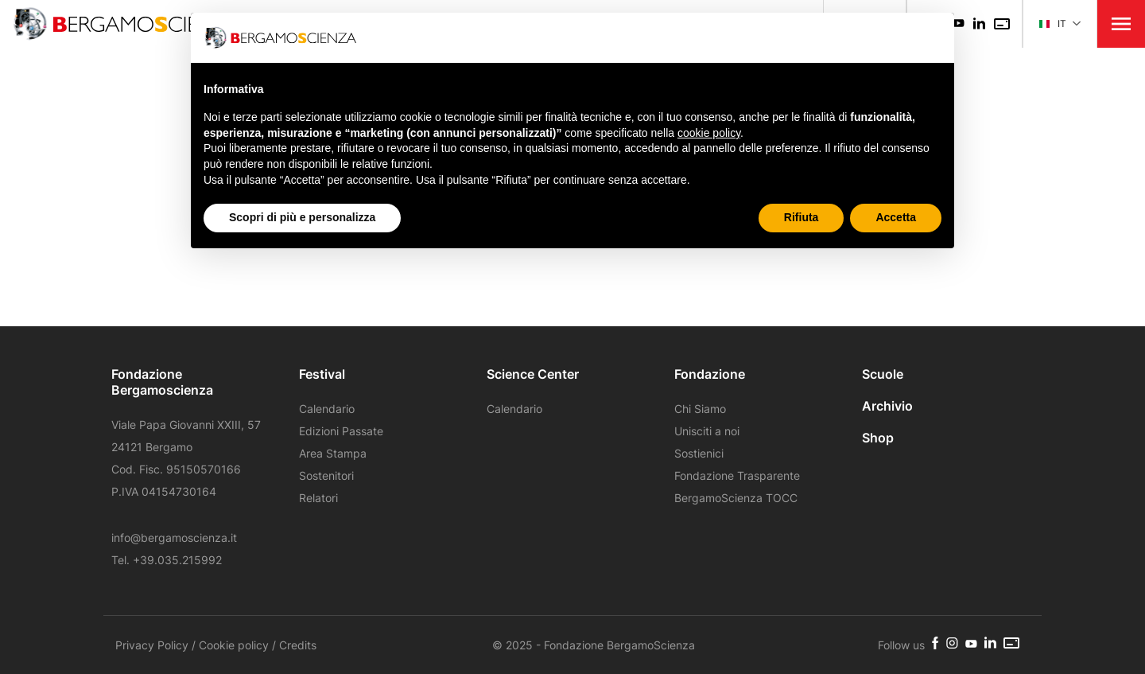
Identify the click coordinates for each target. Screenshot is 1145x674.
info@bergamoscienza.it (174, 537)
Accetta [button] (895, 217)
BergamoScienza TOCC (736, 498)
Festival (322, 374)
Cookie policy (234, 645)
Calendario (327, 408)
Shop (878, 438)
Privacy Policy (151, 645)
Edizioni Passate (341, 431)
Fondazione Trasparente (737, 475)
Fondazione (709, 374)
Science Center (533, 374)
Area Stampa (333, 453)
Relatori (318, 498)
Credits (297, 645)
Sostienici (699, 453)
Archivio (887, 406)
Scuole (882, 374)
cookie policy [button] (708, 133)
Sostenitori (326, 475)
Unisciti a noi (706, 431)
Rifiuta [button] (801, 217)
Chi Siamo (700, 408)
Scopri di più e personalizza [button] (302, 217)
